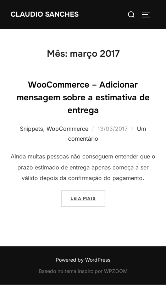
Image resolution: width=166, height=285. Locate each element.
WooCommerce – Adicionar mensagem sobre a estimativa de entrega (83, 97)
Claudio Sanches (45, 14)
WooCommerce (67, 128)
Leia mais (88, 197)
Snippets (31, 128)
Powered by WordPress (83, 260)
